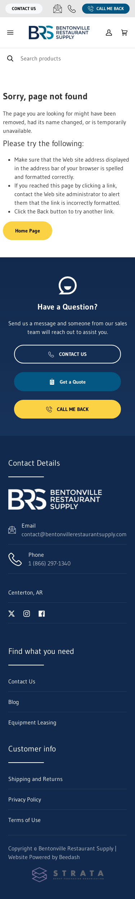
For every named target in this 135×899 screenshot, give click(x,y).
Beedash (69, 856)
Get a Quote (67, 382)
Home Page (27, 230)
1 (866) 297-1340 (49, 563)
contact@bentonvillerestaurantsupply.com (74, 534)
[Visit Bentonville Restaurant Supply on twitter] (11, 612)
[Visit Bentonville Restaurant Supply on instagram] (26, 612)
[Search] (67, 58)
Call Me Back (106, 9)
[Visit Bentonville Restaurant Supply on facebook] (42, 612)
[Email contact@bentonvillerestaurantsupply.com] (57, 8)
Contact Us (24, 8)
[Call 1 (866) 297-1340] (72, 8)
